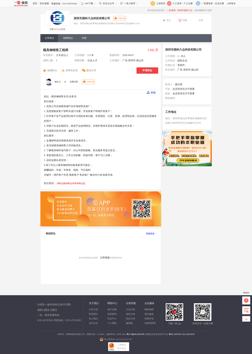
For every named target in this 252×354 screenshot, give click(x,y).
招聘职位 (68, 38)
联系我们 (93, 314)
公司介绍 (93, 309)
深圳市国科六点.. (185, 10)
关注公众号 (108, 3)
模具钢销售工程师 (55, 50)
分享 (201, 20)
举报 (185, 20)
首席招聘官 (150, 323)
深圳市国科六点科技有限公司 (92, 18)
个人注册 (188, 3)
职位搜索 (44, 3)
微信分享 (91, 70)
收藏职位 (52, 70)
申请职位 (147, 70)
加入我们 (93, 318)
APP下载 (89, 3)
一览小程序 (129, 3)
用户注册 (112, 309)
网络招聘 (149, 309)
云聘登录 (231, 3)
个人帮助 (112, 323)
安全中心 (112, 318)
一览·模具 (171, 10)
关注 (168, 20)
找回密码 (112, 314)
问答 (84, 38)
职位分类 (130, 318)
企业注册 (219, 3)
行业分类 (130, 309)
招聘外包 (149, 318)
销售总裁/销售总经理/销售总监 (71, 183)
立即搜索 (105, 257)
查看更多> (151, 233)
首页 (35, 3)
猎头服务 (149, 314)
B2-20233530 (188, 334)
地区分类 (130, 314)
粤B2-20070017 (175, 334)
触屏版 (129, 323)
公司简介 (49, 38)
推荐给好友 (72, 70)
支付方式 (93, 323)
